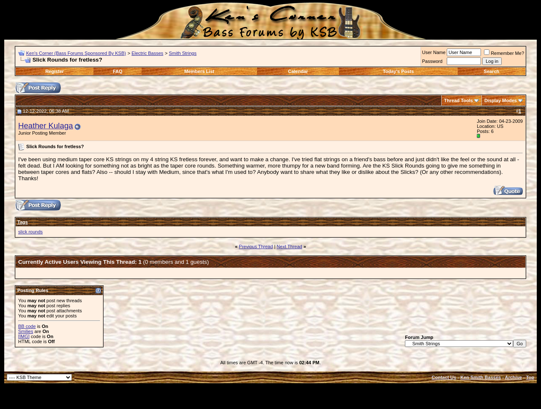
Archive (513, 377)
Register (54, 71)
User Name (434, 52)
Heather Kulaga (45, 125)
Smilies (25, 331)
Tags (22, 222)
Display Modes (500, 100)
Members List (199, 71)
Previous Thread (256, 246)
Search (492, 71)
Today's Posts (398, 71)
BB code (27, 326)
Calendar (298, 71)
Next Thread (289, 246)
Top (530, 377)
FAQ (118, 71)
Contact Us (444, 377)
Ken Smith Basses (480, 377)
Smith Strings (183, 53)
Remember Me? (504, 53)
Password (432, 61)
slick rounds (30, 231)
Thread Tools (458, 100)
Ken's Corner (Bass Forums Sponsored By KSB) (76, 53)
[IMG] (24, 336)
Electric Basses (147, 53)
